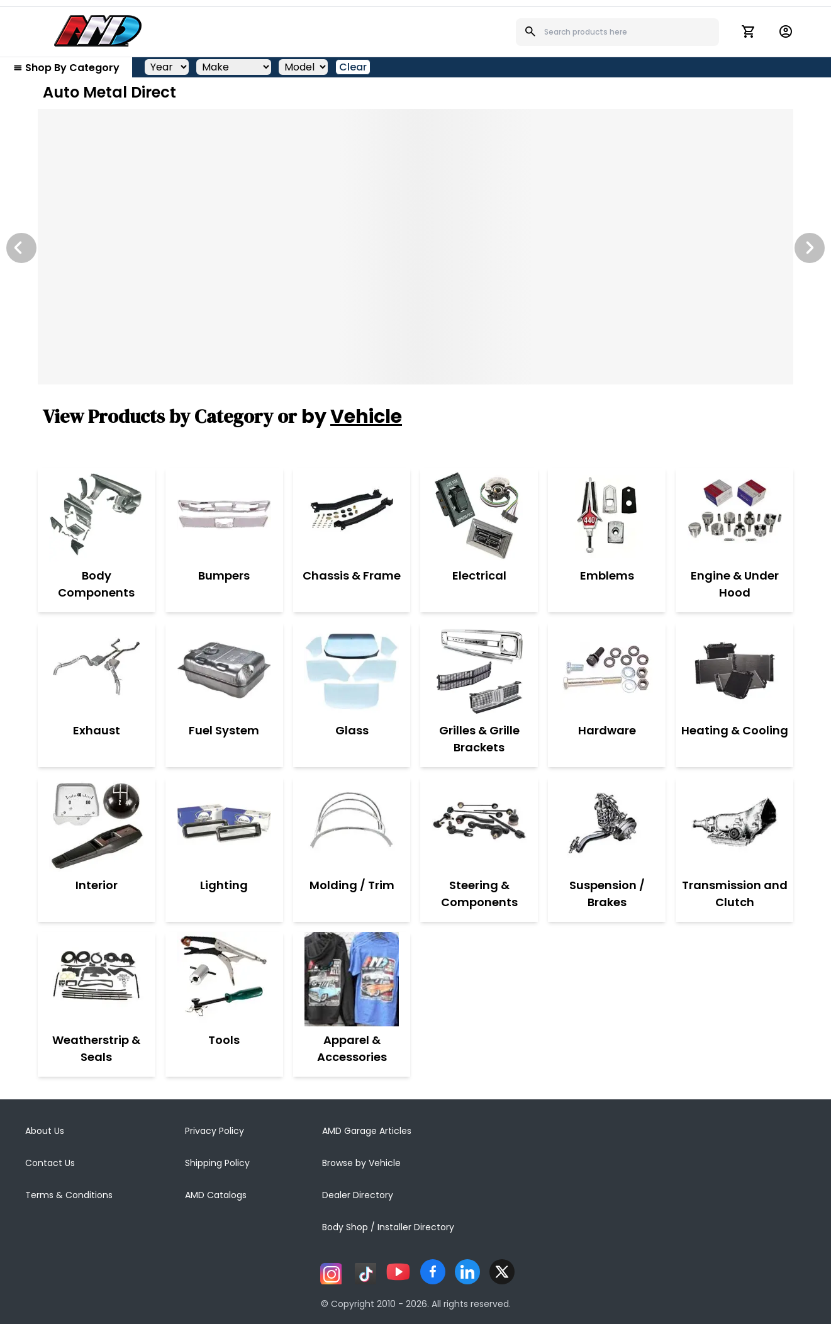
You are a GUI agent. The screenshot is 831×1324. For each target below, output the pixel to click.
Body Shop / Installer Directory (388, 1227)
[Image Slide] (415, 246)
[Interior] (96, 824)
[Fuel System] (224, 669)
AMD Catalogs (216, 1195)
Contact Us (50, 1163)
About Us (44, 1131)
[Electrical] (479, 515)
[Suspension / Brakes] (607, 824)
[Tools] (224, 979)
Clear (353, 67)
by (351, 416)
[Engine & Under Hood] (734, 515)
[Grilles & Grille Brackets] (479, 669)
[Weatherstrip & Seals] (96, 979)
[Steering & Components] (479, 824)
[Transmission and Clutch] (734, 824)
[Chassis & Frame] (352, 515)
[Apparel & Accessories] (352, 979)
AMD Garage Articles (366, 1131)
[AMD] (98, 31)
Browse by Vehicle (361, 1163)
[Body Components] (96, 515)
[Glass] (351, 669)
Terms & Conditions (69, 1195)
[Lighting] (224, 824)
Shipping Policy (217, 1163)
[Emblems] (607, 515)
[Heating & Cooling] (734, 669)
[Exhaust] (96, 669)
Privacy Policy (214, 1131)
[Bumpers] (224, 515)
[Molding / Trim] (351, 824)
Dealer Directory (357, 1195)
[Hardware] (607, 669)
